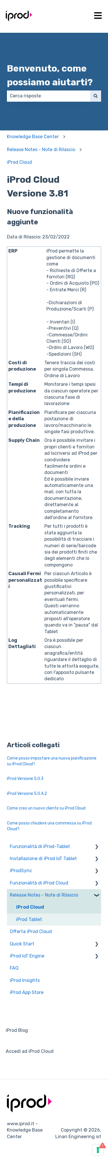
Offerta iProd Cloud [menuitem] (31, 931)
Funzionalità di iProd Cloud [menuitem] (39, 883)
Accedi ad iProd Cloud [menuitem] (30, 1051)
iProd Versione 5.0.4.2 (27, 793)
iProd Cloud (19, 162)
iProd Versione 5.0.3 (25, 778)
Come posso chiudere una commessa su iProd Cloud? (49, 826)
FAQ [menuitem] (14, 968)
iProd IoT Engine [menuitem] (27, 956)
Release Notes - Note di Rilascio (41, 149)
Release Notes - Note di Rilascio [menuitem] (44, 895)
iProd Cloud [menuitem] (30, 907)
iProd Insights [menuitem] (25, 980)
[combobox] (48, 95)
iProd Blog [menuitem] (17, 1030)
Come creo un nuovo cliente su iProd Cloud (46, 808)
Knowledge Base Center (33, 136)
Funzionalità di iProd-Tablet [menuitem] (40, 846)
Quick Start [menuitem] (22, 944)
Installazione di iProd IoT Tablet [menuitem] (43, 858)
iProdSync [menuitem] (21, 870)
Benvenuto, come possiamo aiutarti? (50, 75)
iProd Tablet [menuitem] (29, 919)
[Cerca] (95, 95)
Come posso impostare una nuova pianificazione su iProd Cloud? (51, 761)
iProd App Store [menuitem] (26, 992)
